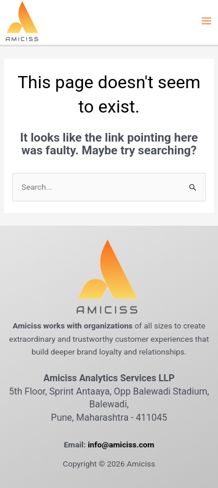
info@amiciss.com (121, 444)
